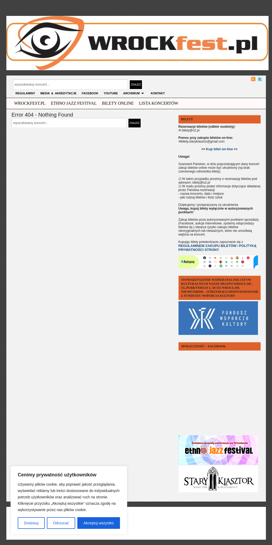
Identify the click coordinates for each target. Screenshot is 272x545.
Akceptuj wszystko (98, 523)
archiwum (134, 93)
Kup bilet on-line (219, 149)
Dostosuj (31, 523)
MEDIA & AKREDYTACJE (58, 93)
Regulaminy (25, 93)
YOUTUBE (111, 93)
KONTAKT (158, 93)
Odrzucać (61, 523)
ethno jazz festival (74, 103)
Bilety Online (118, 103)
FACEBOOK (90, 93)
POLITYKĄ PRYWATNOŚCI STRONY (218, 248)
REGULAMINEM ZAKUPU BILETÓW (208, 246)
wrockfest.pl (30, 103)
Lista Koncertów (158, 103)
